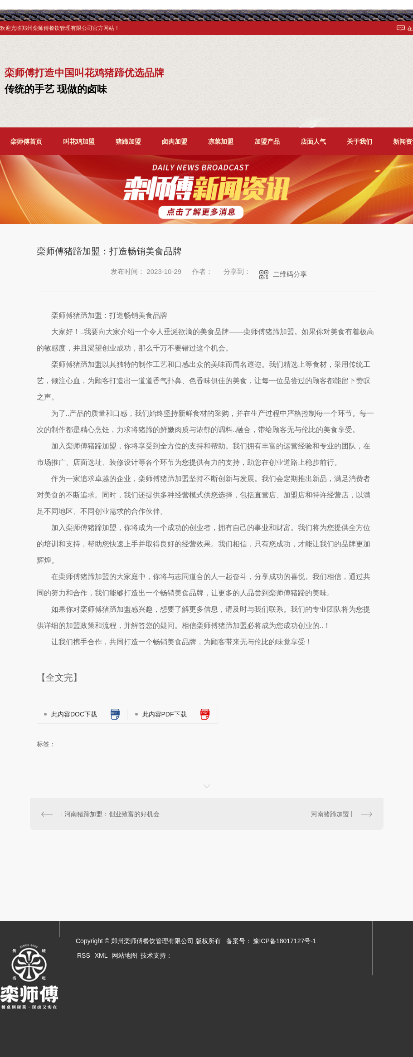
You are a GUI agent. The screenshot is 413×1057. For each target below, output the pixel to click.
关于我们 (359, 141)
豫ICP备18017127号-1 (284, 941)
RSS (83, 955)
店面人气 (313, 141)
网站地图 (124, 955)
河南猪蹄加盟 (330, 814)
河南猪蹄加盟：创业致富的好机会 (112, 814)
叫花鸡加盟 (79, 141)
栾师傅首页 (26, 141)
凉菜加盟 (220, 141)
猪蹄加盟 (128, 141)
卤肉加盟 (174, 141)
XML (101, 955)
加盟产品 (267, 141)
